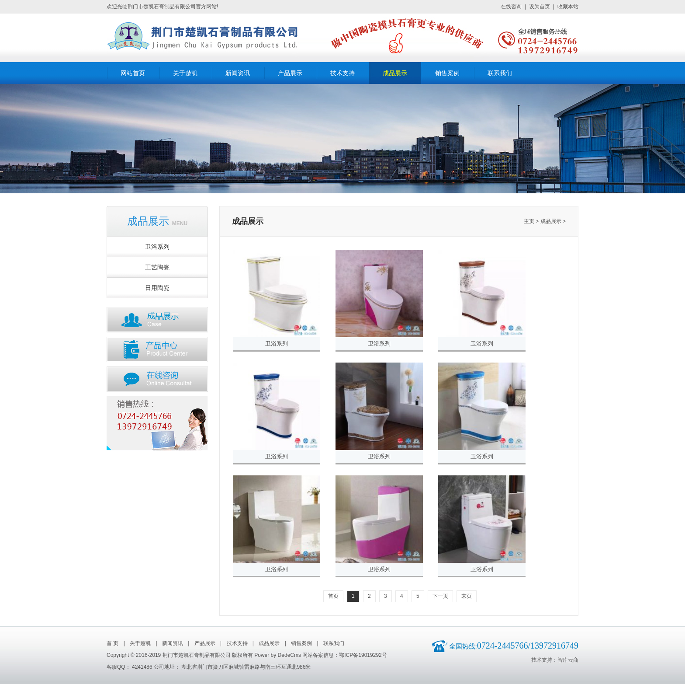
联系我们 (500, 73)
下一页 (440, 596)
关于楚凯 (185, 73)
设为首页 (539, 6)
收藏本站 (567, 6)
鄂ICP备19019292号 (363, 655)
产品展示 (290, 73)
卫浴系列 (276, 343)
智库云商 (567, 660)
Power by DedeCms (277, 655)
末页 (466, 596)
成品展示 (395, 73)
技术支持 (342, 73)
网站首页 (133, 73)
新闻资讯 (237, 73)
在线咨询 (511, 6)
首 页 (112, 643)
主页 (529, 221)
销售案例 (447, 73)
